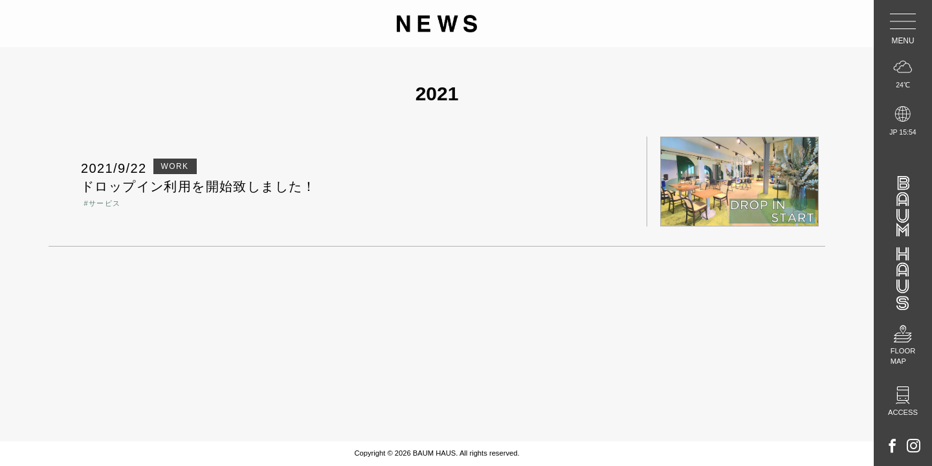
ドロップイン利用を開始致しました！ (198, 186)
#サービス (101, 203)
